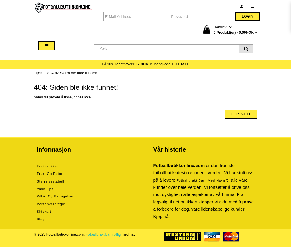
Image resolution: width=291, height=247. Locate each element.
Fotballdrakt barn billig (103, 234)
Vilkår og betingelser (55, 196)
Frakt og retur (50, 173)
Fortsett (241, 114)
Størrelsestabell (50, 181)
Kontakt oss (47, 166)
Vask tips (45, 189)
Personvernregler (52, 204)
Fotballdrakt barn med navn (201, 180)
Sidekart (44, 211)
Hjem (39, 73)
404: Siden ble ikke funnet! (74, 73)
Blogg (42, 219)
